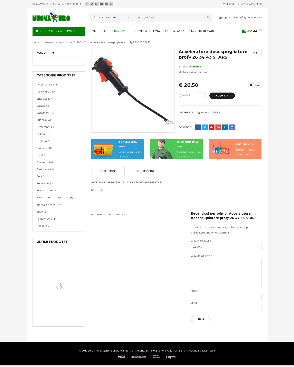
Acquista (222, 95)
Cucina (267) (44, 120)
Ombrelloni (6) (45, 162)
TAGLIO (81, 42)
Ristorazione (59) (46, 190)
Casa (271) (43, 105)
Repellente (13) (45, 183)
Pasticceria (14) (45, 169)
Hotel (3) (41, 155)
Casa (58, 306)
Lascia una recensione (196, 72)
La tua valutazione (201, 240)
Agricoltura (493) (46, 91)
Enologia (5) (43, 141)
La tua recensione (202, 255)
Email (195, 302)
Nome (195, 291)
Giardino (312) (45, 148)
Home (36, 42)
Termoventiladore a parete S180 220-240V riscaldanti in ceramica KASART (68, 323)
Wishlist (251, 85)
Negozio (49, 42)
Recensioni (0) (144, 171)
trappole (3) (43, 225)
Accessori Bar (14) (47, 84)
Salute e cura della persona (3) (55, 197)
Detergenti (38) (45, 127)
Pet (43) (41, 176)
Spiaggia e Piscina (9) (49, 204)
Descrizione (108, 171)
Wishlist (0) (229, 4)
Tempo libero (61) (47, 218)
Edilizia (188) (44, 134)
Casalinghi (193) (46, 112)
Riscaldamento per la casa (68, 311)
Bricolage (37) (44, 98)
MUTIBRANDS (244, 144)
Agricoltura (65, 42)
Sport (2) (41, 211)
